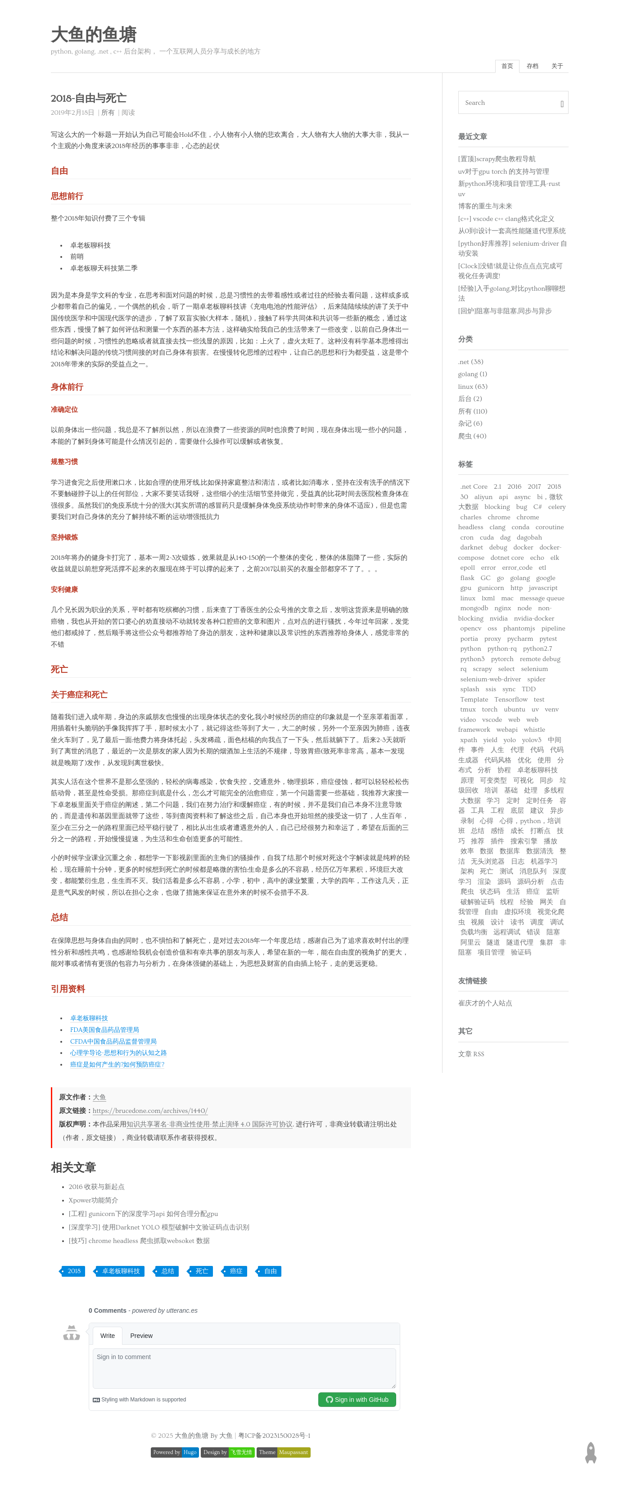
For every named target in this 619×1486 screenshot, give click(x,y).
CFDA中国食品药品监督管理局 (116, 1043)
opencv (471, 631)
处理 (531, 793)
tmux (468, 712)
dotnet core (507, 560)
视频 (477, 924)
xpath (469, 742)
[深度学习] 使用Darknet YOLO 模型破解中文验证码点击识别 (159, 1229)
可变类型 (493, 783)
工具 (477, 813)
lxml (488, 600)
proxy (492, 641)
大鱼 (99, 1099)
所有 (108, 115)
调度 (537, 924)
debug (498, 550)
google (546, 580)
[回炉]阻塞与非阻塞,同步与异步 (505, 313)
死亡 (202, 1273)
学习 (493, 803)
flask (467, 580)
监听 (553, 894)
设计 (497, 924)
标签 (465, 467)
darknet (472, 550)
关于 (555, 67)
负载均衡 (474, 934)
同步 (546, 783)
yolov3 (532, 742)
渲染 (484, 884)
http (517, 590)
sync (508, 691)
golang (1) (473, 376)
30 (464, 499)
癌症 (236, 1273)
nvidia (499, 621)
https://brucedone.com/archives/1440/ (150, 1112)
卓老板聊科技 (90, 1020)
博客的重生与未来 (485, 208)
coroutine (550, 529)
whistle (534, 732)
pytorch (502, 661)
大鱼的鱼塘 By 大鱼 (204, 1437)
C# (537, 509)
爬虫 (467, 894)
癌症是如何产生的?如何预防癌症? (120, 1066)
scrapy (482, 671)
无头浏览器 (488, 864)
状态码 (490, 894)
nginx (502, 610)
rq (464, 671)
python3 (473, 661)
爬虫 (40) (472, 438)
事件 (477, 752)
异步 (557, 813)
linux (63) (473, 389)
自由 (270, 1273)
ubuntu (514, 712)
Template (474, 702)
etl (543, 570)
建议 (537, 813)
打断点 (540, 833)
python (471, 651)
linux (468, 600)
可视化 (523, 783)
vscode (492, 722)
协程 (504, 772)
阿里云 (471, 945)
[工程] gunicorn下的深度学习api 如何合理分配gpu (143, 1216)
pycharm (520, 641)
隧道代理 (519, 945)
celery (556, 509)
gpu (466, 590)
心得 (486, 823)
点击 (557, 884)
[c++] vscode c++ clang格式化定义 (506, 221)
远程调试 (506, 934)
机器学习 (544, 864)
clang (498, 529)
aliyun (483, 499)
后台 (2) (470, 401)
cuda (487, 540)
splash (470, 691)
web (514, 722)
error (488, 570)
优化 (524, 762)
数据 (486, 853)
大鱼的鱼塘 (93, 35)
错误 (533, 934)
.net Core (474, 489)
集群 (546, 945)
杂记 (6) (470, 426)
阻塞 (553, 934)
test (539, 702)
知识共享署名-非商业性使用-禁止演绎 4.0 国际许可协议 (210, 1126)
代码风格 (497, 762)
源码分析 (530, 884)
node (524, 610)
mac (507, 600)
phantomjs (519, 631)
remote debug (540, 661)
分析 (484, 772)
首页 (498, 67)
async (522, 499)
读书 (517, 924)
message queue (542, 600)
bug (521, 509)
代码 (537, 752)
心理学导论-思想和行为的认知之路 (122, 1054)
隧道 (493, 945)
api (503, 499)
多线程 (554, 793)
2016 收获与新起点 (97, 1189)
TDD (529, 691)
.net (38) (471, 364)
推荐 (477, 843)
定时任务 (539, 803)
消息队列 (533, 874)
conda (520, 529)
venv (552, 712)
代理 (517, 752)
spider (536, 681)
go (500, 580)
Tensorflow (511, 702)
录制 (467, 823)
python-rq (502, 651)
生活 (513, 894)
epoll (468, 570)
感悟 (497, 833)
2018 (74, 1273)
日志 (517, 864)
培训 (491, 793)
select (506, 671)
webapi (507, 732)
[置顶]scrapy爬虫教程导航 (497, 161)
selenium (534, 671)
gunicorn (491, 590)
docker (523, 550)
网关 (546, 904)
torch (490, 712)
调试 (557, 924)
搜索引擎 (524, 843)
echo (537, 560)
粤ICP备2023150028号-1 (274, 1437)
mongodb (474, 610)
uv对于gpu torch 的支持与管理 (504, 174)
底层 (517, 813)
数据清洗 (539, 853)
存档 (527, 67)
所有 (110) (473, 414)
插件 (497, 843)
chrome (499, 519)
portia (469, 641)
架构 (467, 874)
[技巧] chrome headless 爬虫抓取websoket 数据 (139, 1243)
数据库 (510, 853)
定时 (513, 803)
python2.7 (537, 651)
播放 (550, 843)
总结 (168, 1273)
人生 (497, 752)
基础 (511, 793)
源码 (504, 884)
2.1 (498, 489)
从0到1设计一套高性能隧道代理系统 (512, 233)
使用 (544, 762)
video (468, 722)
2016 (514, 489)
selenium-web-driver (491, 681)
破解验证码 (477, 904)
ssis (491, 691)
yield (490, 742)
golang (520, 580)
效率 (467, 853)
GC (486, 580)
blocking (497, 509)
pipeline (553, 631)
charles (471, 519)
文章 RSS (471, 1056)
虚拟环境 (517, 914)
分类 (465, 342)
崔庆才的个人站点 (485, 1005)
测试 (506, 874)
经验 (526, 904)
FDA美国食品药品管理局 (107, 1032)
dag (505, 540)
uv (535, 712)
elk (555, 560)
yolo (510, 742)
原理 (467, 783)
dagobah (529, 540)
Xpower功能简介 (93, 1202)
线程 (507, 904)
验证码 (521, 955)
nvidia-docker (534, 621)
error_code (517, 570)
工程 (497, 813)
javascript (543, 590)
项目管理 (491, 955)
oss (492, 631)
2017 (534, 489)
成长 (517, 833)
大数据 (471, 803)
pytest (548, 641)
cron (467, 540)
